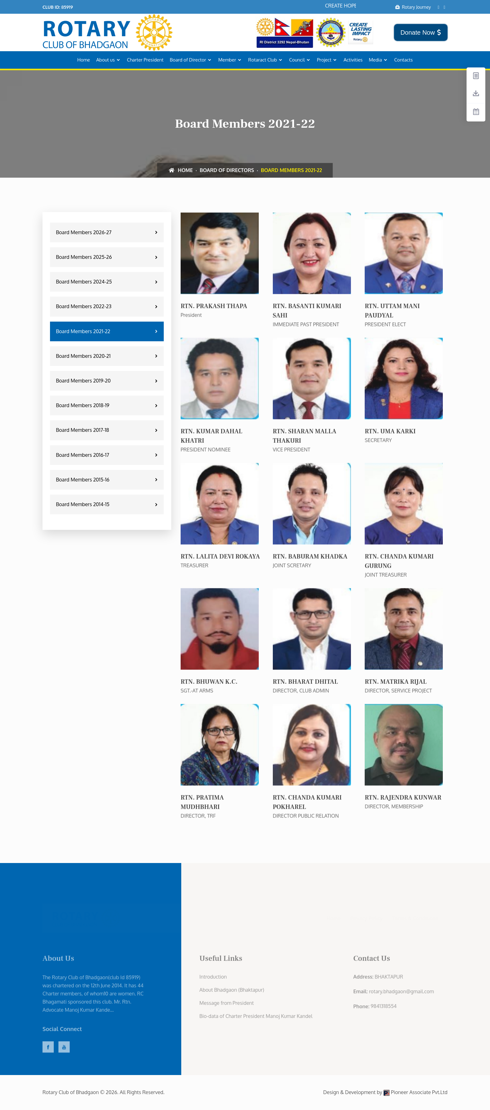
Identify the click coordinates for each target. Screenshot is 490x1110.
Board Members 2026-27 (107, 232)
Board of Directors (227, 170)
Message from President (226, 1006)
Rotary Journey (413, 7)
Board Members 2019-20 (107, 380)
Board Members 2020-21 (107, 356)
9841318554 (384, 1009)
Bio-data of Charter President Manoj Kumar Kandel (255, 1019)
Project (324, 60)
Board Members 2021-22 (107, 331)
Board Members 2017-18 (107, 430)
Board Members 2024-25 (107, 282)
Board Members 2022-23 (107, 306)
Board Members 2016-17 (107, 455)
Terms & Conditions (415, 918)
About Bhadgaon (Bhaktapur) (231, 993)
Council (297, 60)
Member (227, 60)
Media (375, 60)
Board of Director (188, 60)
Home (83, 60)
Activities (352, 60)
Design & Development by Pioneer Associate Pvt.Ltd (385, 1092)
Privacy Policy (366, 918)
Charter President (145, 60)
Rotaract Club (262, 60)
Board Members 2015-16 (107, 479)
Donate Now (420, 32)
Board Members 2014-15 (107, 504)
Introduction (213, 980)
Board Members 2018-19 (107, 405)
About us (105, 60)
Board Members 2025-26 (107, 257)
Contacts (403, 60)
